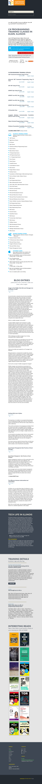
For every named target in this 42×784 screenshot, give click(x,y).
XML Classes (12, 230)
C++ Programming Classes (15, 157)
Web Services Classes (14, 226)
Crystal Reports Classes (14, 165)
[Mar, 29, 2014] (10, 483)
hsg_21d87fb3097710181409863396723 (17, 23)
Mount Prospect (21, 615)
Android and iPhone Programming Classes (18, 146)
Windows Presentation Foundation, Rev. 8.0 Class (20, 126)
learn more (11, 583)
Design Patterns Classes (15, 169)
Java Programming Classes (15, 180)
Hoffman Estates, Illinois (18, 612)
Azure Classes (12, 148)
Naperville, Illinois (12, 616)
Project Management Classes (16, 248)
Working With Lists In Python (15, 413)
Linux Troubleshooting (14, 258)
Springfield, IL (27, 612)
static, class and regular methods (24, 504)
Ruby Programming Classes (15, 207)
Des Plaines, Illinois (13, 608)
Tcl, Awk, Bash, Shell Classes (15, 218)
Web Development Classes (15, 224)
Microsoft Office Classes (15, 246)
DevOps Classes (13, 171)
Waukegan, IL (14, 615)
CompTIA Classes (13, 163)
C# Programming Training (27, 45)
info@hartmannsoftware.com (27, 759)
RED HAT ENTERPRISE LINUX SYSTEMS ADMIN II (20, 268)
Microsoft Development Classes (16, 192)
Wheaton (12, 618)
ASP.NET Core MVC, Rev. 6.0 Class (16, 95)
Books (10, 761)
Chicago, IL (10, 612)
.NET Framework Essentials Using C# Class (18, 74)
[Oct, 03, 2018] (10, 290)
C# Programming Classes (15, 154)
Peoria (23, 608)
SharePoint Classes (14, 213)
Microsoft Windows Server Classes (17, 199)
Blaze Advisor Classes (14, 150)
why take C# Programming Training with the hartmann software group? (18, 566)
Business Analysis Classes (15, 237)
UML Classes (12, 220)
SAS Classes (12, 209)
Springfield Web (11, 545)
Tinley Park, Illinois (12, 610)
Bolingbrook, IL (29, 615)
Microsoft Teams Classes (15, 242)
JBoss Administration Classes (16, 182)
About (10, 758)
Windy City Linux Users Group (22, 545)
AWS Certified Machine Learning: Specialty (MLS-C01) (21, 261)
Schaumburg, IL (11, 614)
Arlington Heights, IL (19, 611)
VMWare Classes (13, 222)
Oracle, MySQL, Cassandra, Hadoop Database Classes (21, 201)
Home (9, 22)
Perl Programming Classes (15, 203)
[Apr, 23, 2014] (10, 450)
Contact (10, 759)
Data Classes (12, 167)
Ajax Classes (12, 144)
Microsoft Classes (13, 190)
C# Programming (20, 22)
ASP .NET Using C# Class (14, 85)
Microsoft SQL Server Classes (16, 194)
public (17, 42)
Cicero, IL (24, 614)
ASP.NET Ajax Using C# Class (15, 90)
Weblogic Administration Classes (16, 228)
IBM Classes (12, 178)
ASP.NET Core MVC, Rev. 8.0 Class (16, 100)
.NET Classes (12, 138)
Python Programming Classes (16, 205)
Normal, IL (19, 610)
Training (14, 22)
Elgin (32, 612)
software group (25, 778)
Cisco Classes (12, 159)
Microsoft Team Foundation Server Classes (19, 196)
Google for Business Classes (15, 243)
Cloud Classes (12, 161)
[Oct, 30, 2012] (10, 414)
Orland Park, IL (28, 608)
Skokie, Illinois (18, 614)
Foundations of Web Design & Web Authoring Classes (21, 173)
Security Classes (13, 211)
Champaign (12, 611)
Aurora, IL (19, 616)
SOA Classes (12, 215)
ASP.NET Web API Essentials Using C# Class (18, 105)
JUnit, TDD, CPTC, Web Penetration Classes (19, 184)
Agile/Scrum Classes (14, 140)
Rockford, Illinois (28, 611)
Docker (11, 265)
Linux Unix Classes (13, 186)
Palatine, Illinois (25, 610)
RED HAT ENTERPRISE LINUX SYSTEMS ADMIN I (20, 255)
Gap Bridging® (11, 751)
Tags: (9, 451)
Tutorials (10, 755)
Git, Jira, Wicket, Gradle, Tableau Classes (18, 176)
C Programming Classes (14, 152)
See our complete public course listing (18, 271)
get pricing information (25, 53)
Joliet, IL (19, 608)
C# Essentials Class (12, 110)
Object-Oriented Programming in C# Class (18, 121)
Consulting (10, 754)
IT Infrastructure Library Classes (16, 239)
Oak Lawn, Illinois (25, 616)
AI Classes (12, 142)
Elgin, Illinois (28, 22)
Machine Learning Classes (15, 188)
